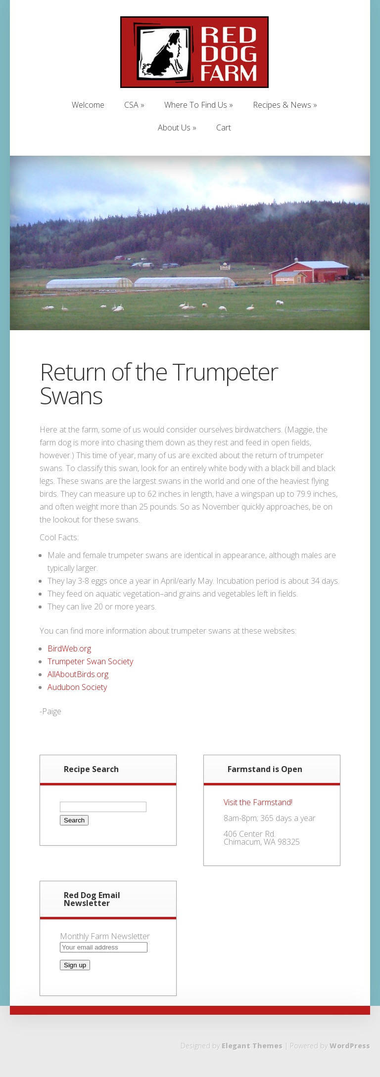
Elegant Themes (252, 1045)
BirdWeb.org (69, 648)
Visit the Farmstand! (258, 802)
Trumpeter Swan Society (90, 661)
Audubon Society (77, 687)
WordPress (350, 1045)
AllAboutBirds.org (78, 674)
